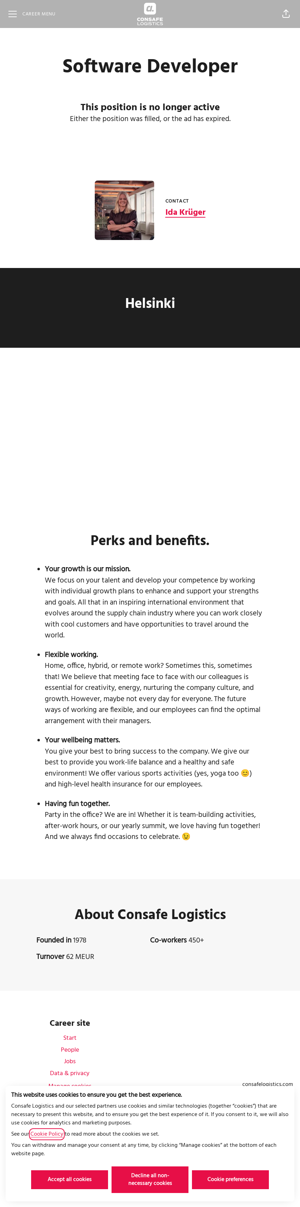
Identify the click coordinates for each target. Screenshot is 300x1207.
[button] (286, 14)
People (70, 1050)
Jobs (70, 1062)
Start (70, 1038)
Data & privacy (70, 1073)
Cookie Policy (46, 1134)
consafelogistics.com (267, 1084)
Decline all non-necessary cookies (150, 1179)
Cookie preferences (230, 1179)
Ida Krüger (185, 212)
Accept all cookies (70, 1179)
